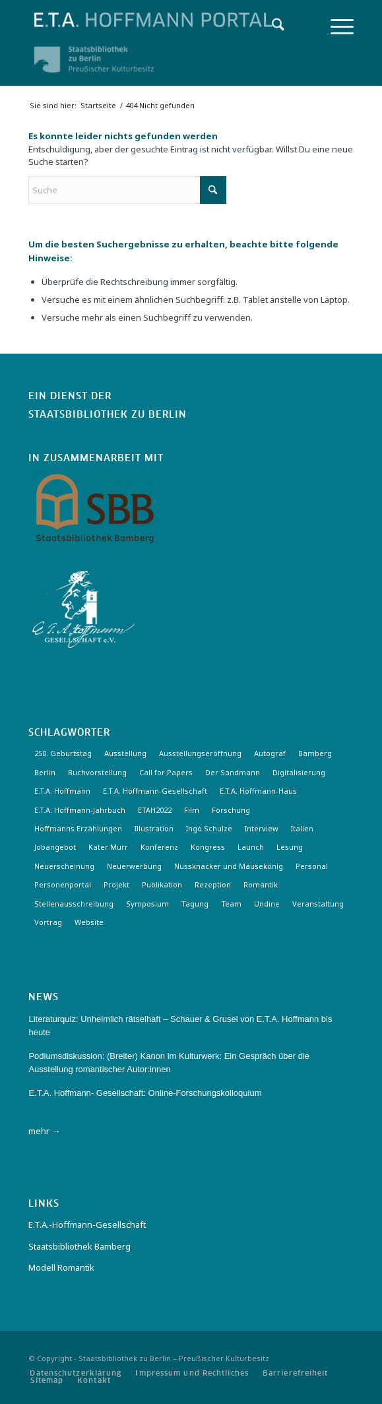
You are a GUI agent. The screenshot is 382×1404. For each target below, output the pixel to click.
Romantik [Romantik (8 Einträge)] (260, 884)
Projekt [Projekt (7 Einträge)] (116, 884)
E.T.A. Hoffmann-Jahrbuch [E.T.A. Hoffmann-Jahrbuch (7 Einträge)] (79, 810)
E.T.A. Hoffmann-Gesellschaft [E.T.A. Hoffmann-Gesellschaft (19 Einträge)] (155, 791)
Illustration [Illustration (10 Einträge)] (154, 828)
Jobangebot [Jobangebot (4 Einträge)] (55, 847)
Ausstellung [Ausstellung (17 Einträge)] (125, 753)
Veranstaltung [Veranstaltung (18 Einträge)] (318, 904)
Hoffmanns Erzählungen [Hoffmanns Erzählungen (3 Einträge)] (78, 828)
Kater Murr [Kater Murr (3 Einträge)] (108, 847)
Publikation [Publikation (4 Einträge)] (162, 884)
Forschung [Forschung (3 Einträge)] (231, 810)
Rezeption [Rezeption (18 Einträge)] (213, 884)
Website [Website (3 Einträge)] (89, 922)
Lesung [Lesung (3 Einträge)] (289, 847)
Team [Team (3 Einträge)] (231, 904)
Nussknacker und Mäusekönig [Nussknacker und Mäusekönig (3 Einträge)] (228, 866)
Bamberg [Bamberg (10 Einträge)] (315, 753)
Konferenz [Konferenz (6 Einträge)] (159, 847)
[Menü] (335, 26)
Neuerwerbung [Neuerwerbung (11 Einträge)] (134, 866)
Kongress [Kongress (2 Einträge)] (208, 847)
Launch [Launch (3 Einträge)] (251, 847)
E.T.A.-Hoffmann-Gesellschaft (87, 1224)
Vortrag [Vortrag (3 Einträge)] (48, 922)
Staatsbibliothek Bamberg (79, 1246)
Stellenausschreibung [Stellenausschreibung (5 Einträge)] (73, 904)
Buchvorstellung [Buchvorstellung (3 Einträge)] (97, 772)
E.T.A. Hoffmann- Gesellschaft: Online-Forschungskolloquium (144, 1093)
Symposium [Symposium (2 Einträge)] (147, 904)
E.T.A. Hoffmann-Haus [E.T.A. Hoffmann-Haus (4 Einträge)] (258, 791)
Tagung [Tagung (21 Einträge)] (194, 904)
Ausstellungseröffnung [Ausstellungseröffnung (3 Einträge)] (200, 753)
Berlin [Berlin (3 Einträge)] (44, 772)
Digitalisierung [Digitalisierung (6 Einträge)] (298, 772)
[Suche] (271, 26)
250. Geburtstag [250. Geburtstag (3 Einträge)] (63, 753)
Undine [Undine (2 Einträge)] (267, 904)
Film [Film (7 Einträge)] (191, 810)
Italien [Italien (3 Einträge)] (302, 828)
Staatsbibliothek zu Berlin (107, 415)
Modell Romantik (61, 1267)
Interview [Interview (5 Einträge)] (261, 828)
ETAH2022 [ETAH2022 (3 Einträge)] (155, 810)
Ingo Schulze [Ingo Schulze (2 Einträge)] (209, 828)
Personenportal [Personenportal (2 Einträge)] (62, 884)
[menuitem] (271, 26)
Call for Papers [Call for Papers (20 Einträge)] (166, 772)
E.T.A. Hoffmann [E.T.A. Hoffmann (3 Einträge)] (62, 791)
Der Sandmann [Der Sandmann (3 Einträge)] (232, 772)
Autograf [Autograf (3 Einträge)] (270, 753)
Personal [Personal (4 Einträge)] (312, 866)
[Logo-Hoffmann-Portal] (158, 20)
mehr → (44, 1131)
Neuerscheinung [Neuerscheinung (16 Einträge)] (64, 866)
